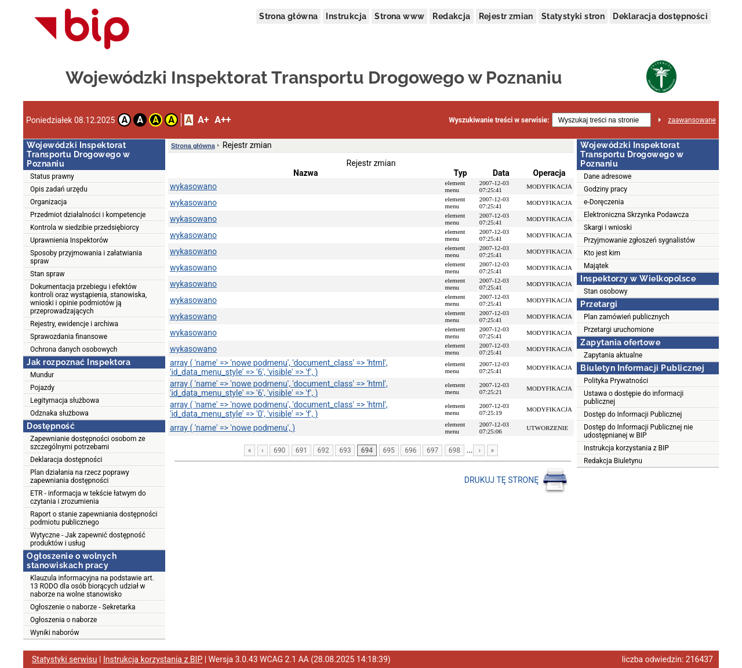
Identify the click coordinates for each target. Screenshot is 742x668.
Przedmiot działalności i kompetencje (88, 215)
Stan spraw (47, 274)
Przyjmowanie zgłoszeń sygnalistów (639, 240)
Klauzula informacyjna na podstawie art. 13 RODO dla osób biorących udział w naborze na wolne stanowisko (92, 586)
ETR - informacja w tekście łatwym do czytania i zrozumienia (88, 497)
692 (323, 450)
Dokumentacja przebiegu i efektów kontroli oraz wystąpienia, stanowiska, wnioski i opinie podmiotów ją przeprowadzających (88, 299)
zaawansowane (692, 120)
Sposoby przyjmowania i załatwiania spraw (86, 257)
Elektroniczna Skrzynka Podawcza (636, 215)
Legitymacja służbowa (64, 400)
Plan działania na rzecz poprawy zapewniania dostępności (79, 476)
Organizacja (48, 202)
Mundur (42, 375)
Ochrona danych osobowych (73, 349)
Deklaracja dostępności (660, 16)
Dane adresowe (607, 176)
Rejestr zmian (506, 16)
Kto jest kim (602, 253)
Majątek (596, 266)
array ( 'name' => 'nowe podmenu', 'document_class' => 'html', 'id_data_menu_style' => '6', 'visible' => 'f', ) (279, 367)
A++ (222, 119)
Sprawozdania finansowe (68, 337)
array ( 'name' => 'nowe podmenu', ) (232, 427)
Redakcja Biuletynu (613, 461)
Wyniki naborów (54, 633)
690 (279, 450)
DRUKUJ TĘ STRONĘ (516, 480)
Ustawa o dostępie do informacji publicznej (633, 397)
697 (432, 450)
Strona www (399, 16)
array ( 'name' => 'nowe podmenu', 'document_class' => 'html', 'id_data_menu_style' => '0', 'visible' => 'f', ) (279, 409)
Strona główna (288, 16)
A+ (203, 119)
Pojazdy (42, 388)
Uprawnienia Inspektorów (69, 240)
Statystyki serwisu (64, 659)
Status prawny (52, 176)
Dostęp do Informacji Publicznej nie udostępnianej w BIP (638, 431)
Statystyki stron (573, 16)
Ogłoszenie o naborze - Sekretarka (83, 607)
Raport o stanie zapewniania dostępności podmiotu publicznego (94, 518)
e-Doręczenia (604, 202)
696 (410, 450)
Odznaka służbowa (59, 413)
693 (345, 450)
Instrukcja (346, 16)
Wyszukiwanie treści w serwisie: (499, 120)
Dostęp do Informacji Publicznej (633, 414)
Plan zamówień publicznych (627, 317)
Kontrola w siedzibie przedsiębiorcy (84, 227)
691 (301, 450)
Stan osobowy (605, 291)
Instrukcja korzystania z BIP (626, 448)
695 (389, 450)
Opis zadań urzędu (59, 189)
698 (454, 450)
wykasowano (193, 186)
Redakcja (451, 16)
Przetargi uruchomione (619, 330)
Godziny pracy (605, 189)
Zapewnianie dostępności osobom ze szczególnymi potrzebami (88, 443)
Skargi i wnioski (608, 227)
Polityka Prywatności (616, 381)
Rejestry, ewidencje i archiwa (74, 324)
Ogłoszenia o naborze (63, 620)
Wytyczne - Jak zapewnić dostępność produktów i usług (88, 539)
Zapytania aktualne (613, 355)
